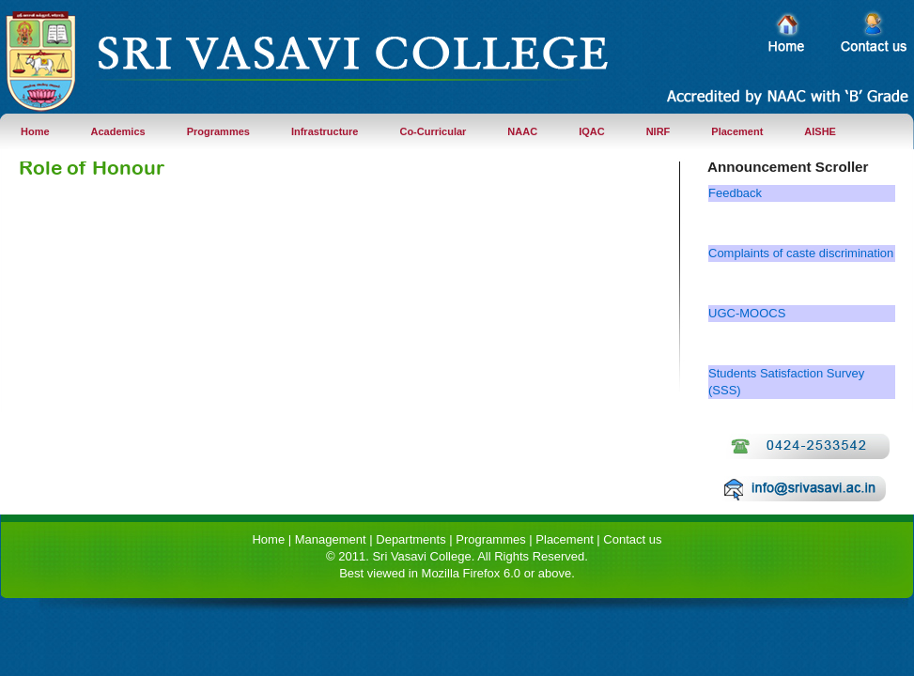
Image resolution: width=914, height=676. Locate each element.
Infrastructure (325, 131)
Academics (118, 131)
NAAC (522, 131)
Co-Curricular (432, 131)
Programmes (218, 131)
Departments (410, 539)
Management (330, 539)
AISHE (820, 131)
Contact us (632, 539)
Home (35, 131)
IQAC (592, 131)
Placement (737, 131)
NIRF (658, 131)
